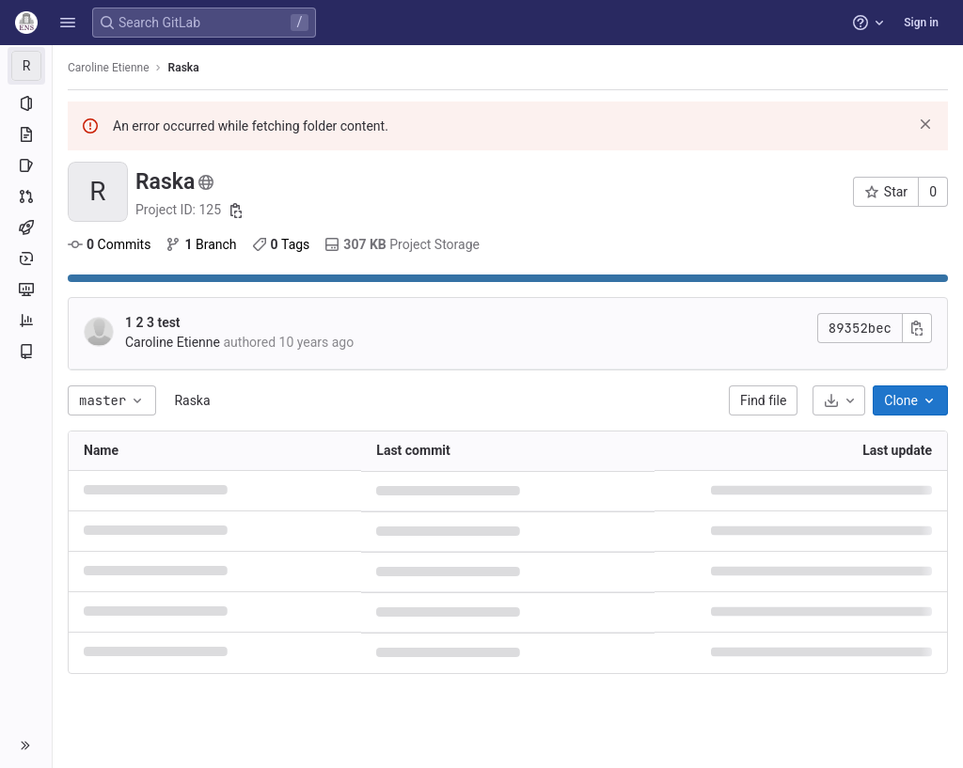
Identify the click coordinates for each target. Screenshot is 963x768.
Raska (192, 400)
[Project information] (26, 103)
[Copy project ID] (236, 210)
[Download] (839, 400)
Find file (763, 400)
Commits (109, 244)
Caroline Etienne (109, 67)
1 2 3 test (153, 322)
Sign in (921, 22)
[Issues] (26, 165)
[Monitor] (26, 289)
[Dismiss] (925, 124)
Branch (201, 244)
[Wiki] (26, 352)
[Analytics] (26, 321)
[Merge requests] (26, 196)
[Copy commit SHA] (917, 328)
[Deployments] (26, 258)
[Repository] (26, 134)
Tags (281, 244)
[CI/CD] (26, 227)
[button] (68, 23)
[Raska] (26, 66)
